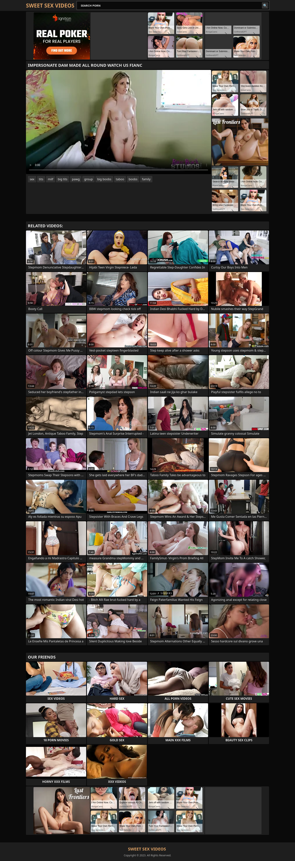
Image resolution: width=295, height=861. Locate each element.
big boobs (104, 179)
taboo (120, 179)
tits (41, 179)
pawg (76, 179)
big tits (62, 179)
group (88, 179)
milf (50, 179)
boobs (133, 179)
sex (32, 179)
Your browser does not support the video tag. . (118, 122)
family (146, 179)
